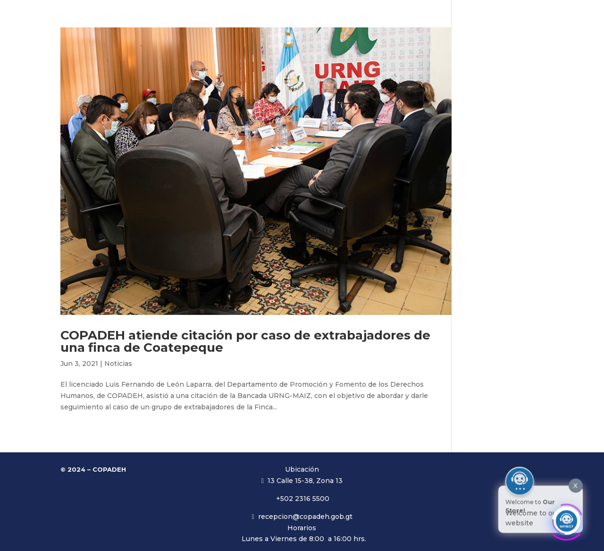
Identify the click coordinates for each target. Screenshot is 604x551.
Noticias (118, 363)
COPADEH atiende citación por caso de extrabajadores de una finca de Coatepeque (245, 341)
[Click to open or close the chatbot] (566, 516)
